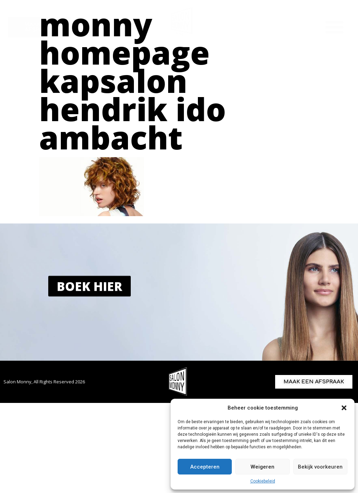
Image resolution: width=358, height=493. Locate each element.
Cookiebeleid (262, 481)
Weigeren (262, 467)
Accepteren (205, 467)
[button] (344, 407)
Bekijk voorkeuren (320, 467)
